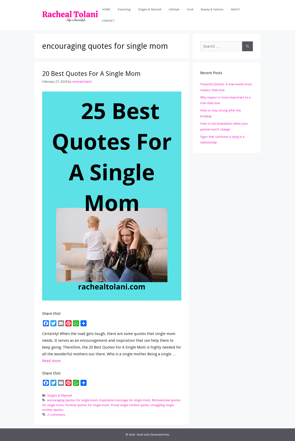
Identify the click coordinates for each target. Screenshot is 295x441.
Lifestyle (174, 9)
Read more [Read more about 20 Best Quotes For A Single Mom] (51, 361)
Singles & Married (149, 9)
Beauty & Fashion (212, 9)
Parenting (124, 9)
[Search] (247, 46)
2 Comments (56, 415)
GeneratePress (160, 434)
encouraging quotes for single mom (72, 400)
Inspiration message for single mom (124, 400)
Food (190, 9)
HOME (106, 9)
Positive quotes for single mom (87, 405)
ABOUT (235, 9)
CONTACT (108, 20)
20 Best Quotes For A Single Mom (91, 73)
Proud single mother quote (130, 405)
